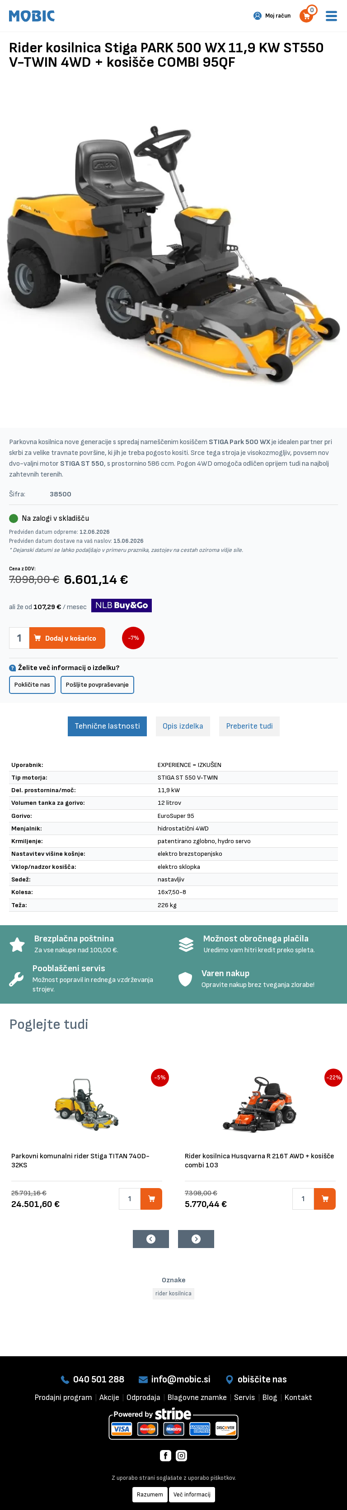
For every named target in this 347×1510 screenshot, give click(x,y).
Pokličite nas (32, 684)
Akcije (109, 1397)
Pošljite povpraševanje (97, 684)
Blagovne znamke (197, 1397)
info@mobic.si (181, 1379)
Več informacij (192, 1494)
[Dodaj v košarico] (151, 1199)
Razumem (150, 1494)
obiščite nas (262, 1379)
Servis (244, 1397)
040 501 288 (98, 1379)
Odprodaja (143, 1397)
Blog (270, 1397)
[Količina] (130, 1199)
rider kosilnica (173, 1293)
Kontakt (298, 1397)
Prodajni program (63, 1397)
